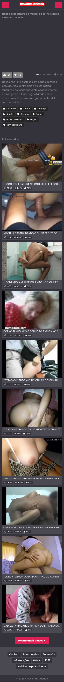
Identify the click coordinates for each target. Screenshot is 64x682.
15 (19, 75)
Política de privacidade (32, 666)
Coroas (26, 108)
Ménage (42, 108)
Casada (24, 114)
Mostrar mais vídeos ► (32, 640)
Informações (31, 654)
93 (9, 75)
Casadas (11, 108)
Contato (14, 654)
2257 (47, 660)
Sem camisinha (14, 124)
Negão (9, 114)
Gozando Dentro (14, 119)
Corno (39, 114)
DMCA (37, 660)
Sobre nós (49, 654)
